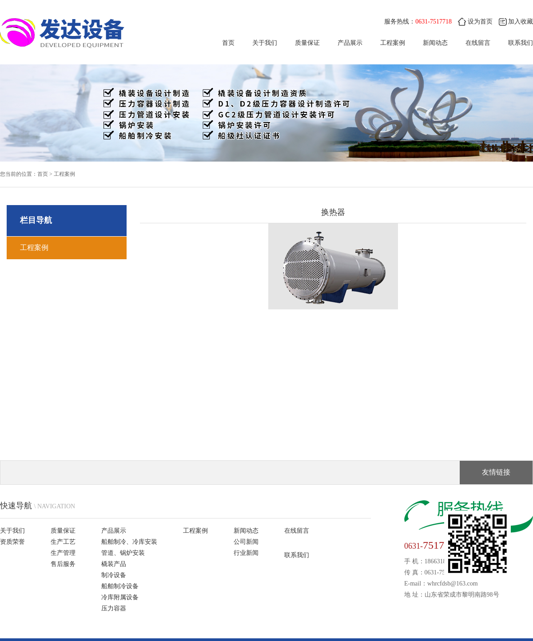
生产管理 (63, 553)
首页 (228, 43)
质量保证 (307, 43)
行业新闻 (246, 553)
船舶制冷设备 (120, 586)
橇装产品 (113, 564)
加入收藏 (516, 21)
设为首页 (475, 21)
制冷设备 (113, 575)
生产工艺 (63, 541)
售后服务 (63, 564)
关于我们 (264, 43)
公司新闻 (246, 541)
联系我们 (520, 43)
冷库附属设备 (120, 597)
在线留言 (477, 43)
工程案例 (392, 43)
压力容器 (113, 608)
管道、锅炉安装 (123, 553)
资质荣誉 (12, 541)
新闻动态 (435, 43)
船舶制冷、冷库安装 (129, 541)
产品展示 (350, 43)
